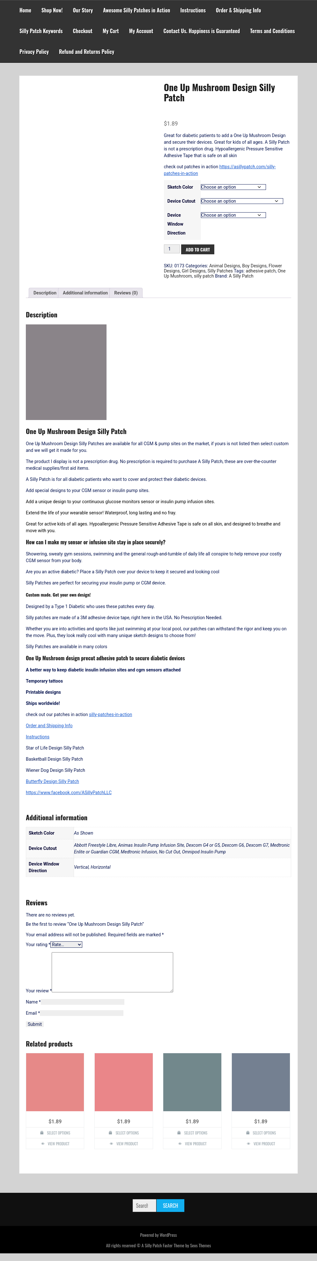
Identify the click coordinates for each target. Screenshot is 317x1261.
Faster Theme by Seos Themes (187, 1253)
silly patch (204, 276)
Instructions (193, 10)
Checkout (82, 31)
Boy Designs (254, 265)
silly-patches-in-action (110, 714)
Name (33, 1009)
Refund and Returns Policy (86, 51)
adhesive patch (261, 270)
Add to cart (198, 249)
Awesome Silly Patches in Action (136, 10)
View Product (59, 1151)
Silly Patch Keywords (41, 31)
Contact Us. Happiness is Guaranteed (201, 31)
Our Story (83, 10)
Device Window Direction (176, 224)
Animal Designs (224, 265)
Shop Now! (52, 10)
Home (25, 10)
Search (170, 1213)
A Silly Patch (241, 276)
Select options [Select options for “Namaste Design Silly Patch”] (195, 1140)
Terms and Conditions (272, 31)
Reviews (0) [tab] (126, 292)
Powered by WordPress (158, 1242)
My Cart (111, 31)
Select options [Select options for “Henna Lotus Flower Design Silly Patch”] (58, 1140)
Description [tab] (44, 292)
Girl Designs (194, 270)
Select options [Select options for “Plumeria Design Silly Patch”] (127, 1140)
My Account (141, 31)
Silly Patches (220, 270)
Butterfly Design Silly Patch (52, 781)
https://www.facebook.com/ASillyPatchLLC (69, 792)
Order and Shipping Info (49, 725)
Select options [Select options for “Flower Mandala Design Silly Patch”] (264, 1140)
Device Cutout (181, 201)
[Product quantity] (172, 248)
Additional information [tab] (85, 292)
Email (33, 1020)
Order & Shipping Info (238, 10)
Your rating (38, 944)
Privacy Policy (34, 51)
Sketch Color (180, 187)
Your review (39, 998)
